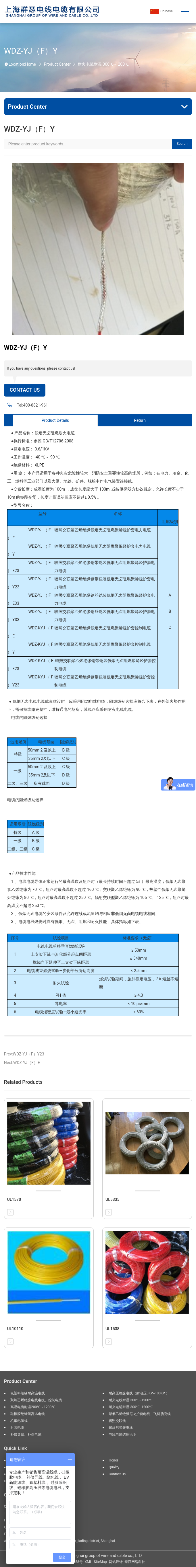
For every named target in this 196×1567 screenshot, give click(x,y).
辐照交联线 (117, 1421)
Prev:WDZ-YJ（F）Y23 (24, 1054)
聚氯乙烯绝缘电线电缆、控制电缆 (36, 1400)
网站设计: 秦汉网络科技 (127, 1562)
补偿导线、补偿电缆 (25, 1435)
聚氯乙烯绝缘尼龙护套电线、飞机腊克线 (140, 1414)
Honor (113, 1460)
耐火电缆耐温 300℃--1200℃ (103, 64)
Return (140, 420)
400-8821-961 (35, 405)
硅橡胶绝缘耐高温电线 (27, 1414)
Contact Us (25, 390)
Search (182, 144)
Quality (114, 1467)
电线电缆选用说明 (122, 1435)
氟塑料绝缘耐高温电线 (27, 1393)
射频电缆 (17, 1428)
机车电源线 (19, 1421)
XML (88, 1562)
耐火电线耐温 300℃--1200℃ (131, 1400)
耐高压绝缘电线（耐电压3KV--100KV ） (139, 1393)
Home (30, 64)
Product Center (57, 64)
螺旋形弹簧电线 (121, 1428)
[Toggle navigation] (185, 11)
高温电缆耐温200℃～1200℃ (32, 1407)
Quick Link (15, 1448)
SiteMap (100, 1562)
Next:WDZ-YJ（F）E (22, 1062)
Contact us (117, 1474)
